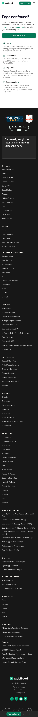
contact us (19, 27)
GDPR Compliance (19, 693)
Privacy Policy (19, 690)
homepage (6, 27)
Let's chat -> (27, 714)
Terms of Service (19, 687)
